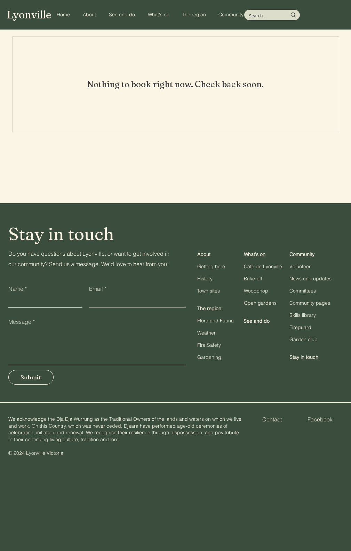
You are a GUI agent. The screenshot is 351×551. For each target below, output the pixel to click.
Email (96, 288)
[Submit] (31, 377)
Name (15, 288)
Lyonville (29, 14)
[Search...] (262, 16)
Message (19, 321)
